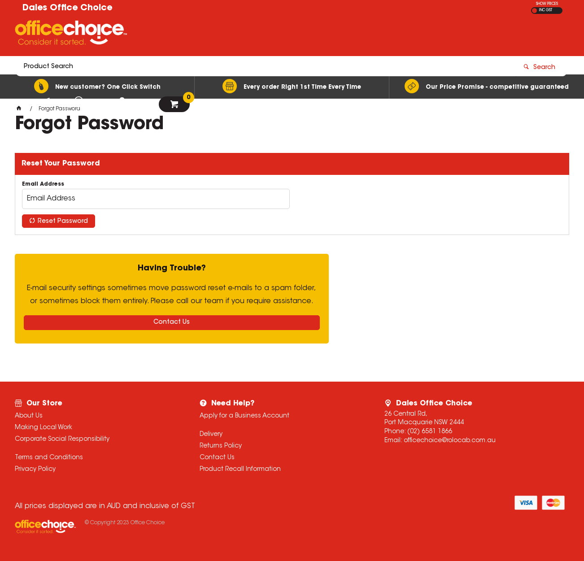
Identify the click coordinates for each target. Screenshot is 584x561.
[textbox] (239, 34)
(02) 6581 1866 (429, 432)
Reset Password (63, 221)
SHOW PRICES (547, 4)
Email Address (43, 184)
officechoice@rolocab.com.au (450, 441)
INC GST (545, 10)
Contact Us (171, 322)
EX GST (534, 10)
